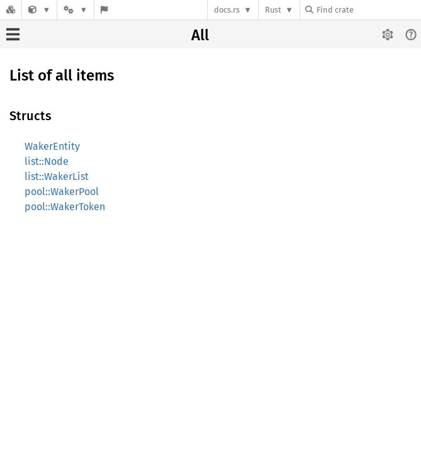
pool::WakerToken (65, 207)
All (200, 35)
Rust (273, 9)
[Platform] (75, 10)
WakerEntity (52, 146)
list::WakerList (57, 176)
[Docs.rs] (10, 10)
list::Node (47, 161)
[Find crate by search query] (368, 10)
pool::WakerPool (62, 192)
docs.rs (227, 9)
